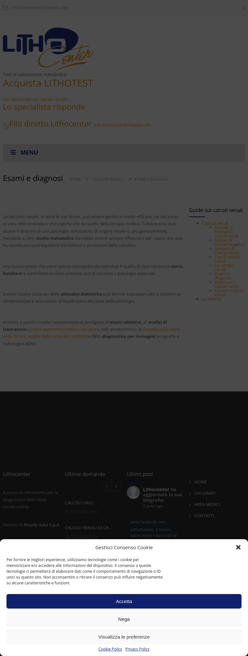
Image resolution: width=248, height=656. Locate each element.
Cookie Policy (110, 649)
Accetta (124, 601)
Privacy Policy (137, 649)
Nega (124, 619)
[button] (238, 547)
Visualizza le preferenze (124, 637)
